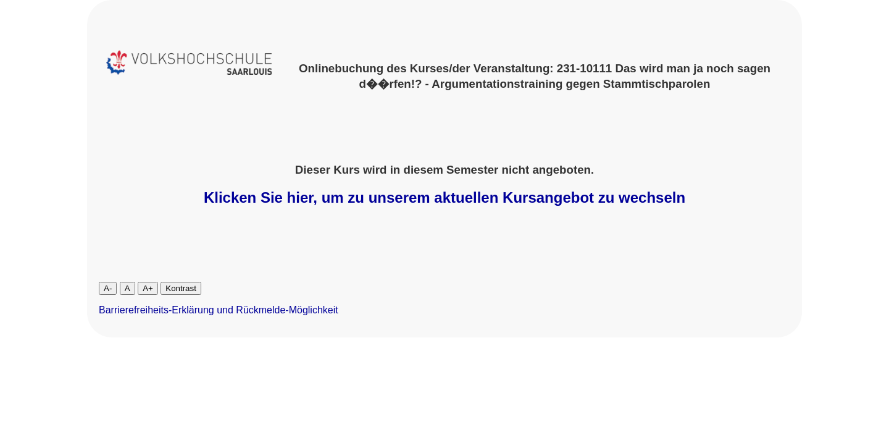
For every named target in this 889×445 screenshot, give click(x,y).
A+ (148, 288)
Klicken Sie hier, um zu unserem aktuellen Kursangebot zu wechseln (444, 197)
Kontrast (180, 288)
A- (108, 288)
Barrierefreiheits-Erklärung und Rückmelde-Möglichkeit (218, 310)
